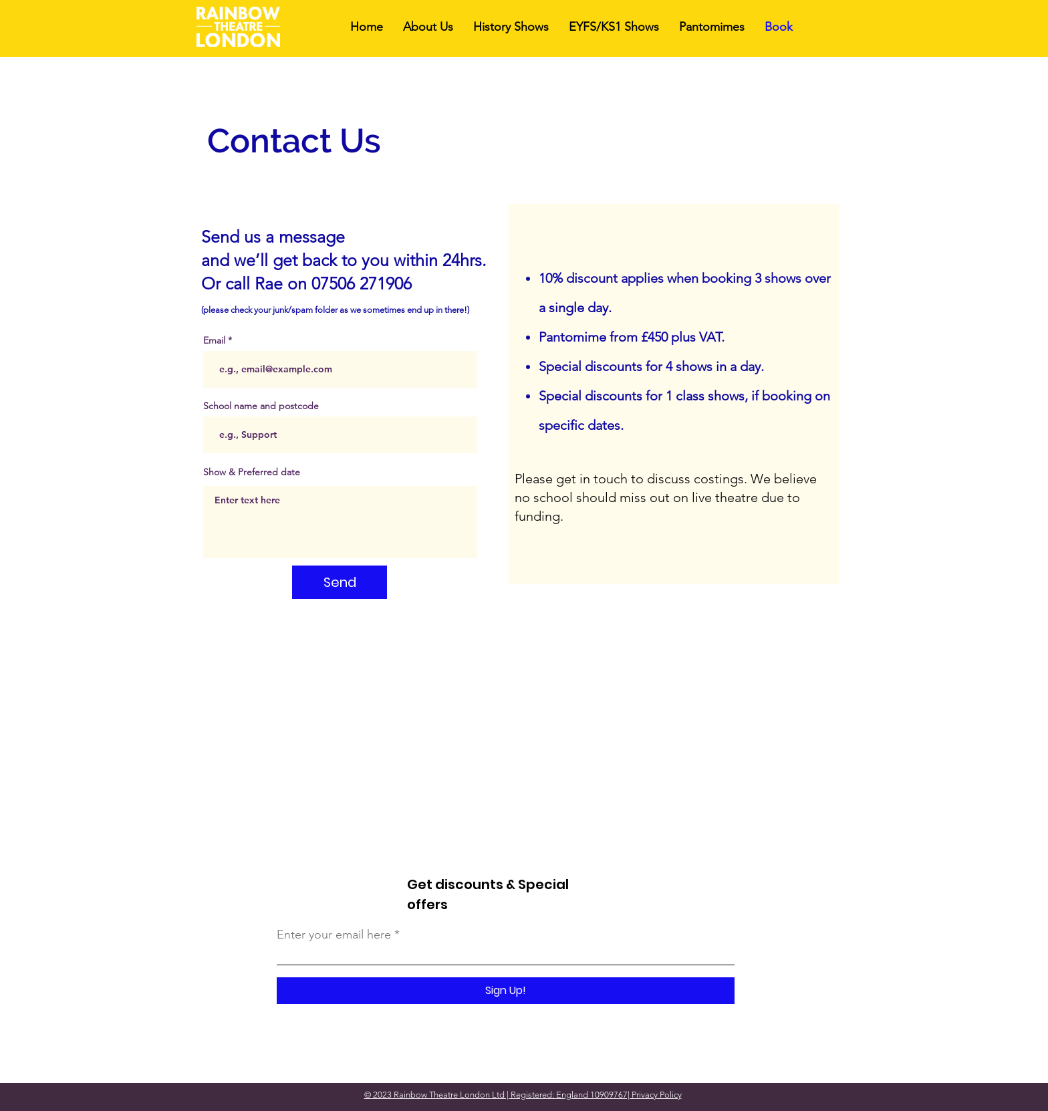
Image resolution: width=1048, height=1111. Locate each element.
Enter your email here (334, 935)
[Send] (339, 582)
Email (214, 340)
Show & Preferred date (251, 472)
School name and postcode (261, 405)
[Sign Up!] (506, 990)
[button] (511, 26)
